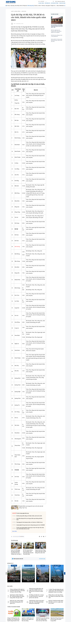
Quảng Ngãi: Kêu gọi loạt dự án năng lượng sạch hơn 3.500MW (31, 525)
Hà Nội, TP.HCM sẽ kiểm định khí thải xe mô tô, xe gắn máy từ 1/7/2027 (56, 602)
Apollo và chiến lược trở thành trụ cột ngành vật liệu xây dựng (28, 619)
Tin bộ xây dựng (62, 3)
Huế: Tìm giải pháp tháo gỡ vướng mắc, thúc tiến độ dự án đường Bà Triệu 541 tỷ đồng (56, 591)
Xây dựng (12, 5)
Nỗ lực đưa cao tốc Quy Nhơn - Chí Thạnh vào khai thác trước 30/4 (56, 596)
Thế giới (51, 5)
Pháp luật (25, 5)
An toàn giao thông (54, 3)
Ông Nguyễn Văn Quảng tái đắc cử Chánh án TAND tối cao (30, 522)
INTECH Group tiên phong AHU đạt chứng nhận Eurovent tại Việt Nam (42, 619)
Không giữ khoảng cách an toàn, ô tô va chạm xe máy (43, 579)
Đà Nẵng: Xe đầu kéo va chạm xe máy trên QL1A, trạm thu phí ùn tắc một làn (36, 596)
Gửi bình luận (42, 558)
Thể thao (43, 5)
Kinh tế (21, 5)
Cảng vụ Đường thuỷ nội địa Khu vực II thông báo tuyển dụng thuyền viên (13, 619)
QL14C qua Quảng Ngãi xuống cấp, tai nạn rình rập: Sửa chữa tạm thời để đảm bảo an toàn (30, 528)
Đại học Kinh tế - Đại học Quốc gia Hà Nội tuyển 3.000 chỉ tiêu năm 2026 (56, 40)
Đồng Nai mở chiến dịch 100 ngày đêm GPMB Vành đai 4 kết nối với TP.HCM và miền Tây (36, 590)
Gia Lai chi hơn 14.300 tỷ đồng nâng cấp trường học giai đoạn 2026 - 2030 (57, 26)
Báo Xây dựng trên (18, 536)
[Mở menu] (64, 5)
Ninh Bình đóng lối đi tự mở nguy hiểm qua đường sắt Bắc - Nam (30, 519)
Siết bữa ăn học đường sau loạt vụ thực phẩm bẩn (56, 36)
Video (58, 5)
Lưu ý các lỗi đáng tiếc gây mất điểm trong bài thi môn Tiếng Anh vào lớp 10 (16, 552)
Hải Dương (17, 246)
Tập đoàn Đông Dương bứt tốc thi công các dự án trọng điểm (57, 619)
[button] (35, 583)
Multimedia (61, 5)
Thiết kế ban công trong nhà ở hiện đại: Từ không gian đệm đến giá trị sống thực (36, 602)
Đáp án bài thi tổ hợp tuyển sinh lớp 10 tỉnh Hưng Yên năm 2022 (40, 551)
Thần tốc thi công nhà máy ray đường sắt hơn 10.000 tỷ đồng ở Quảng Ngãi (57, 578)
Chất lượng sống (30, 5)
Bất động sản (47, 3)
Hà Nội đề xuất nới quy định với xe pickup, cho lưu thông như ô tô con (14, 578)
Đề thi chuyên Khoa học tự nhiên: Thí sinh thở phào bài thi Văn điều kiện (28, 552)
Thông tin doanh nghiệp (13, 606)
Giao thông (17, 5)
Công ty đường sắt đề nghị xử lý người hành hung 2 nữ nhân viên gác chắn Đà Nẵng (17, 591)
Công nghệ (47, 5)
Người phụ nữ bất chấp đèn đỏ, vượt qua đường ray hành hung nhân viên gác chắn (17, 596)
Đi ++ (55, 5)
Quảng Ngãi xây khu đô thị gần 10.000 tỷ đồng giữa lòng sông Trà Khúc (28, 578)
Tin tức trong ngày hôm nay (22, 513)
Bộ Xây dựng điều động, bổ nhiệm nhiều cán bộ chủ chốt (29, 515)
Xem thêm (14, 531)
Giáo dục (24, 11)
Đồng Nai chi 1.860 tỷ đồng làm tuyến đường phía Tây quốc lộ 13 (16, 602)
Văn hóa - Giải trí (37, 5)
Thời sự (8, 5)
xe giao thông (41, 3)
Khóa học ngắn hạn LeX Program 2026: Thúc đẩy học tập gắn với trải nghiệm (56, 31)
